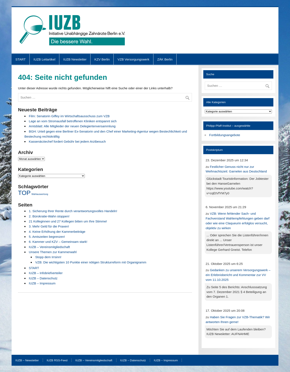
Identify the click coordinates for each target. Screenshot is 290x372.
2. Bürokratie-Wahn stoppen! (49, 216)
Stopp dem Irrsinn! (48, 257)
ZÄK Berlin (165, 59)
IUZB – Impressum (42, 283)
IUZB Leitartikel (44, 59)
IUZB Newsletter (75, 59)
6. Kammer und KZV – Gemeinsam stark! (58, 241)
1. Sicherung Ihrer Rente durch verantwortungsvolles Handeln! (73, 211)
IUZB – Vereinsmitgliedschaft (49, 247)
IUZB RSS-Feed (57, 360)
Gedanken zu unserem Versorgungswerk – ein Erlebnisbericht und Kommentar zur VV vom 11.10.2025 (238, 274)
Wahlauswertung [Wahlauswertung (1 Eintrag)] (40, 194)
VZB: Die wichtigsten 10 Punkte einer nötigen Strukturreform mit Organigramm (90, 262)
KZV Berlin (102, 59)
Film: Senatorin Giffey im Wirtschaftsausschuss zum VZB (69, 116)
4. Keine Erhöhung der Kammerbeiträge (57, 231)
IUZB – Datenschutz (43, 278)
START (20, 59)
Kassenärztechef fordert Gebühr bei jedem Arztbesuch (67, 141)
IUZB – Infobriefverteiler (46, 273)
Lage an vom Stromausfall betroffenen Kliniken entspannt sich (73, 121)
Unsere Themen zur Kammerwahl (53, 252)
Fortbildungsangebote (224, 135)
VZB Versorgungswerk (133, 59)
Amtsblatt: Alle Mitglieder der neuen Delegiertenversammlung (72, 126)
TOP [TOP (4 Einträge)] (24, 192)
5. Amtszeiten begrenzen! (47, 236)
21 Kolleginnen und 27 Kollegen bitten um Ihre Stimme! (68, 221)
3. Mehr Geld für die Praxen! (49, 226)
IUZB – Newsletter (27, 360)
